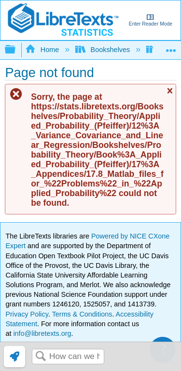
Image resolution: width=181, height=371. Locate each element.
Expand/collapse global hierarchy (16, 50)
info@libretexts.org (41, 333)
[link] (14, 356)
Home (43, 49)
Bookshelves (103, 49)
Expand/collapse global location (171, 47)
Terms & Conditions (82, 314)
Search (40, 356)
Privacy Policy (26, 314)
